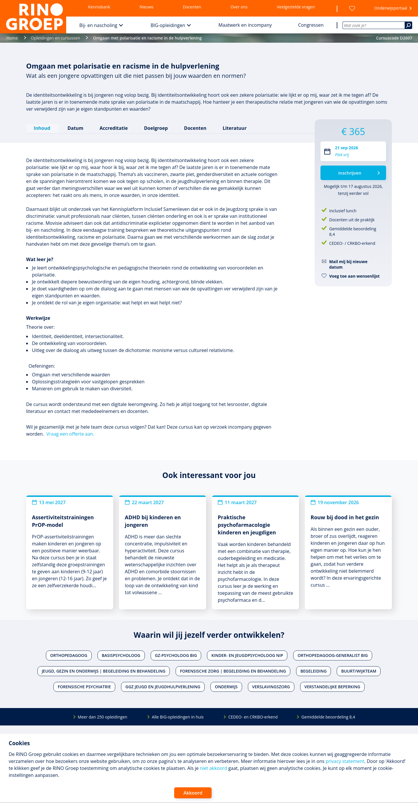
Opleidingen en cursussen (55, 38)
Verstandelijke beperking (333, 686)
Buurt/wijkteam (358, 670)
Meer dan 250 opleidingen (102, 716)
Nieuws (147, 7)
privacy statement (345, 761)
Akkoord (192, 793)
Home (12, 38)
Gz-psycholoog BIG (176, 655)
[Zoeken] (408, 25)
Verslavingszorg (271, 686)
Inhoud (42, 127)
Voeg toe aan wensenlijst (354, 276)
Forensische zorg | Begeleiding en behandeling (233, 670)
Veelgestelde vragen (296, 7)
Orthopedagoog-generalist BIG (333, 655)
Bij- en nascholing (98, 25)
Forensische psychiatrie (84, 686)
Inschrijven (349, 173)
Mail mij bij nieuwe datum (348, 264)
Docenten (192, 7)
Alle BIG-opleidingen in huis (177, 716)
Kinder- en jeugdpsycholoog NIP (247, 655)
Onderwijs (226, 686)
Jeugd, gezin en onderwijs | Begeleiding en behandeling (103, 670)
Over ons (239, 7)
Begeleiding (313, 670)
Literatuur (234, 127)
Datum (75, 127)
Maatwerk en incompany (245, 25)
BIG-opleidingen (168, 25)
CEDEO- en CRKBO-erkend (253, 716)
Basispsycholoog (121, 655)
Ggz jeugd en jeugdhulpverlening (162, 686)
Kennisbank (99, 7)
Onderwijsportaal (390, 8)
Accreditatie (113, 127)
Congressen (311, 25)
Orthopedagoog (68, 655)
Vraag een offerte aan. (70, 433)
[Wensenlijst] (352, 8)
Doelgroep (155, 127)
